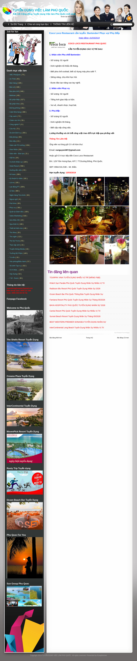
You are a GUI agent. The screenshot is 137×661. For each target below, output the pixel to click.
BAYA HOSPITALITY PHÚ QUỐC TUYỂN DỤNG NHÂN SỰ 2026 (77, 305)
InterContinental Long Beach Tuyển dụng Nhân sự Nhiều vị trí (77, 327)
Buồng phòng (14, 108)
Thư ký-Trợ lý (14, 241)
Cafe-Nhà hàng (15, 112)
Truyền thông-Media (17, 249)
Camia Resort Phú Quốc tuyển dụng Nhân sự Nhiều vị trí (75, 311)
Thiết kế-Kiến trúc (16, 228)
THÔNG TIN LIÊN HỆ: (63, 24)
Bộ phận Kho (14, 104)
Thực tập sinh (14, 245)
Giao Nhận (13, 149)
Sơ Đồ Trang (17, 24)
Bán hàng (13, 83)
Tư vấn (12, 257)
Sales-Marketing (15, 216)
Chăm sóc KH (14, 120)
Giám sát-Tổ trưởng (17, 145)
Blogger (73, 16)
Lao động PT (14, 187)
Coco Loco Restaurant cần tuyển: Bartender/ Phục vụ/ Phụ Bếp (84, 33)
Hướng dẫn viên (15, 170)
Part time (13, 203)
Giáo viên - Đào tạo (17, 154)
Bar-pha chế (14, 91)
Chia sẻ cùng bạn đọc (38, 24)
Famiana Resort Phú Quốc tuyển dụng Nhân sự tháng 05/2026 (77, 300)
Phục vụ (12, 208)
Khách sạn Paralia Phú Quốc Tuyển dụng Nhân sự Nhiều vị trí (77, 283)
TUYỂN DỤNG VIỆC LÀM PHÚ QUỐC (40, 10)
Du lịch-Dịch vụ (15, 133)
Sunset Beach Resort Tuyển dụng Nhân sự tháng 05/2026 (75, 316)
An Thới (12, 79)
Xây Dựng (13, 274)
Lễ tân (12, 191)
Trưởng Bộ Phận (16, 253)
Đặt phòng (13, 137)
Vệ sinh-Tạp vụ (15, 266)
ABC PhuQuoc (15, 75)
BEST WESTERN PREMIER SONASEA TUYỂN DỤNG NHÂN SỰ (78, 322)
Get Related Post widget (121, 332)
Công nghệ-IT (14, 124)
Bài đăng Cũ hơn (123, 338)
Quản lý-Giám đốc (16, 212)
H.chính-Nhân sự (16, 162)
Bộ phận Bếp (14, 100)
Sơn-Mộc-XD (14, 220)
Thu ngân (13, 237)
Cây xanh (13, 116)
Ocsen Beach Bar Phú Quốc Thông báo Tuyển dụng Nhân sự (76, 294)
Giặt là (12, 158)
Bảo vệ (12, 87)
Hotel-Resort (14, 166)
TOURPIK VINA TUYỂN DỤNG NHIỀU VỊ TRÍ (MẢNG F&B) (75, 277)
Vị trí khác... (14, 270)
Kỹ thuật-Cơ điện (16, 178)
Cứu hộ (12, 129)
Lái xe (12, 183)
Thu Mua (13, 232)
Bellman (12, 95)
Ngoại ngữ (13, 199)
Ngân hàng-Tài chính (17, 195)
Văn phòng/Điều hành (17, 261)
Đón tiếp (12, 141)
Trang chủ (89, 338)
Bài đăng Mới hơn (56, 338)
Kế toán (12, 174)
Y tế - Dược (14, 278)
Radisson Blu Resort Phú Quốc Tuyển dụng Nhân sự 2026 (75, 288)
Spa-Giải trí (14, 224)
